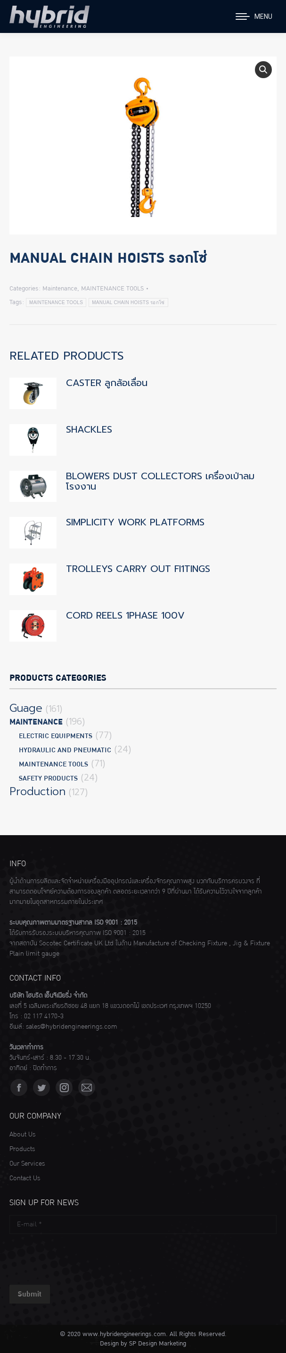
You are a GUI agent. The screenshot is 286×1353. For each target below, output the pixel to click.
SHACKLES (89, 429)
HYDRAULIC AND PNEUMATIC (65, 750)
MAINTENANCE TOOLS (112, 288)
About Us (22, 1134)
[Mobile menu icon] (254, 16)
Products (22, 1149)
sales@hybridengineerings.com (71, 1027)
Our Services (27, 1164)
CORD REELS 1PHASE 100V (125, 615)
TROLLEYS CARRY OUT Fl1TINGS (138, 569)
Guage (25, 708)
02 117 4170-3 (44, 1016)
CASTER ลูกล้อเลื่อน (106, 383)
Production (37, 792)
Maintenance (59, 288)
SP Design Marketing (157, 1343)
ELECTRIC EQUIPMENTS (55, 736)
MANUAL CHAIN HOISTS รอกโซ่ (128, 302)
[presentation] (81, 1257)
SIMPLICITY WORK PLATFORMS (135, 522)
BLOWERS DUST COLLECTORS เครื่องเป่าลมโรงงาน (160, 481)
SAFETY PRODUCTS (48, 778)
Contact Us (24, 1178)
